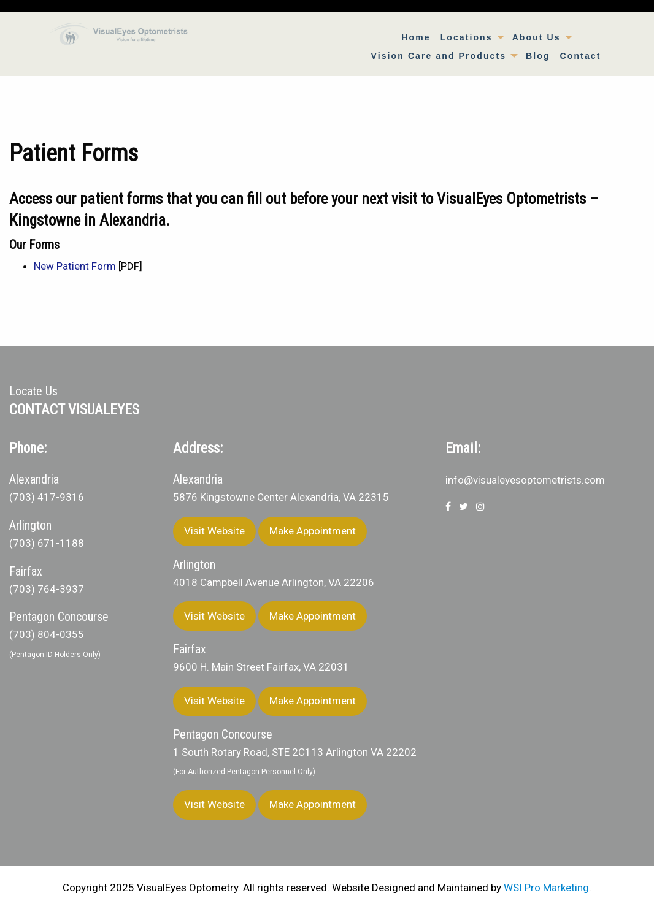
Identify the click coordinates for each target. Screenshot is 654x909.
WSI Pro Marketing (546, 887)
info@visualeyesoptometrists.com (525, 480)
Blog (538, 56)
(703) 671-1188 (46, 543)
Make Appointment (312, 531)
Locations (466, 37)
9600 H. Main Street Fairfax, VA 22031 (261, 667)
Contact (580, 56)
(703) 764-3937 (46, 589)
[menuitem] (415, 37)
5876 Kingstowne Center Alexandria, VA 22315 (281, 497)
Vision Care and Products (439, 56)
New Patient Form (75, 266)
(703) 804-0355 (46, 634)
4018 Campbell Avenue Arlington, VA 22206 (273, 582)
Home (415, 37)
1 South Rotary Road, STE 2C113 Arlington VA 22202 (295, 752)
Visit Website (214, 531)
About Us (536, 37)
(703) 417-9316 (46, 497)
